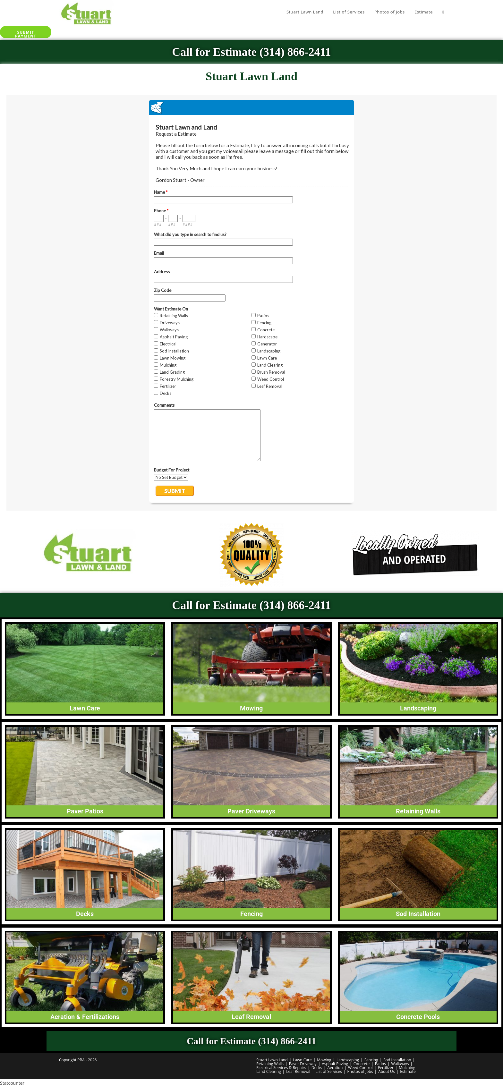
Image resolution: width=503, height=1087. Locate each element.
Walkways (400, 1063)
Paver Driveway (303, 1063)
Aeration (335, 1067)
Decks (316, 1067)
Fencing (371, 1060)
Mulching (407, 1067)
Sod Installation (397, 1060)
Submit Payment (25, 34)
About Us (386, 1071)
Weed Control (360, 1067)
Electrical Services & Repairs (281, 1067)
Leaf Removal (298, 1071)
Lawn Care (302, 1060)
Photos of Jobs (360, 1071)
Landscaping (348, 1060)
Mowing (324, 1060)
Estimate (408, 1071)
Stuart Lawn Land (272, 1060)
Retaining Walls (270, 1063)
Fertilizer (385, 1067)
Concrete (362, 1063)
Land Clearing (268, 1071)
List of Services (329, 1071)
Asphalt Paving (335, 1063)
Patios (380, 1063)
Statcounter (12, 1083)
